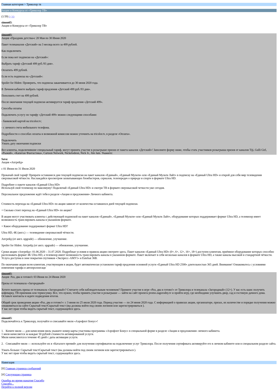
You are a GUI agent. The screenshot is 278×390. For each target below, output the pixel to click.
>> (13, 16)
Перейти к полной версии (16, 386)
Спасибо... (7, 383)
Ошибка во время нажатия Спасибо (22, 380)
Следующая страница (18, 374)
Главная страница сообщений (23, 368)
